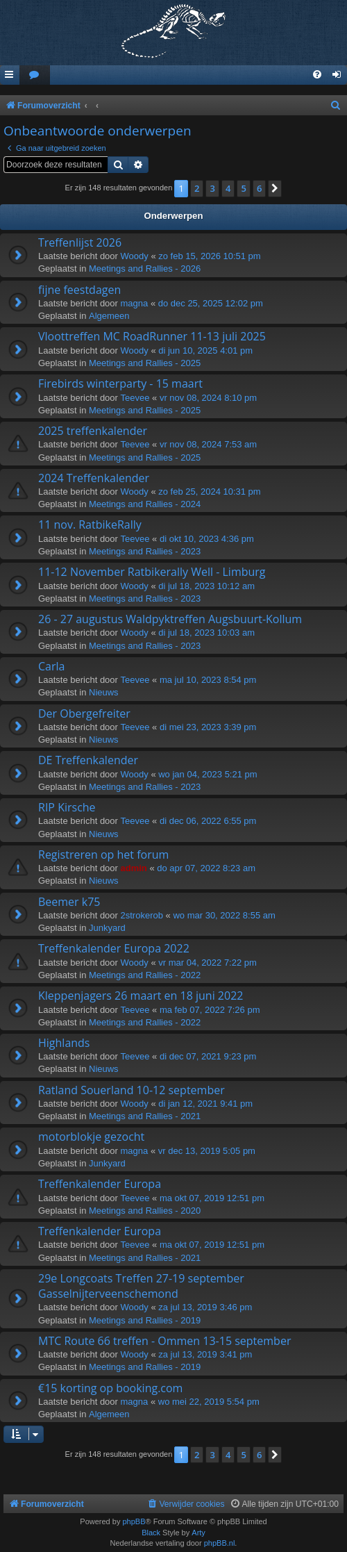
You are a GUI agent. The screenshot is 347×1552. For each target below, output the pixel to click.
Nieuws (104, 692)
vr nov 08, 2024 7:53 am (208, 444)
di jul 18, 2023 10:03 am (206, 632)
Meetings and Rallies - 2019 (145, 1320)
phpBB (133, 1521)
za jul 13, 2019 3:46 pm (205, 1307)
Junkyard (107, 928)
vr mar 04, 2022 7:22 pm (207, 962)
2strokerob (142, 915)
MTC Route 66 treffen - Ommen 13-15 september (164, 1340)
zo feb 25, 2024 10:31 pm (209, 491)
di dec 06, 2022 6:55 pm (208, 821)
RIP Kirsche (67, 807)
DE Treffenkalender (88, 760)
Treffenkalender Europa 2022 (113, 948)
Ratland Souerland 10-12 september (131, 1090)
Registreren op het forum (103, 854)
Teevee (135, 398)
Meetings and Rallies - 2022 (145, 975)
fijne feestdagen (79, 289)
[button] (275, 188)
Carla (51, 666)
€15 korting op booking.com (110, 1388)
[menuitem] (34, 75)
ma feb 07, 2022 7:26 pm (210, 1010)
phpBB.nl (219, 1543)
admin (134, 868)
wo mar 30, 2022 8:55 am (224, 915)
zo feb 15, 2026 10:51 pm (209, 256)
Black (151, 1532)
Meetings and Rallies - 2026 (145, 268)
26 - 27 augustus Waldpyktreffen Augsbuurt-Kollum (170, 619)
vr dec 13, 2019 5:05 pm (206, 1151)
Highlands (64, 1042)
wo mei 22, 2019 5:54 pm (209, 1401)
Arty (198, 1532)
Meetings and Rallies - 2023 (145, 551)
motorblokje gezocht (91, 1136)
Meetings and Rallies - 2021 (145, 1116)
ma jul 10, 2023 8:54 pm (208, 680)
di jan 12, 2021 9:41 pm (205, 1103)
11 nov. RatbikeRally (90, 524)
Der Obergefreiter (84, 713)
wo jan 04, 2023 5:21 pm (207, 774)
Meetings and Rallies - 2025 (145, 363)
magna (135, 303)
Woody (135, 256)
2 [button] (196, 188)
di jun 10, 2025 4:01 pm (205, 350)
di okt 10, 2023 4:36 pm (207, 539)
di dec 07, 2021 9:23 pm (208, 1056)
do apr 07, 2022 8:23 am (206, 868)
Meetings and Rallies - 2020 (145, 1210)
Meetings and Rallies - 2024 (145, 504)
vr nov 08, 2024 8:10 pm (208, 398)
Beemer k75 (69, 901)
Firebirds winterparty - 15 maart (120, 383)
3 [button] (212, 188)
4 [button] (228, 188)
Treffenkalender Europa (99, 1183)
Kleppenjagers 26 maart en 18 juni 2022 (140, 995)
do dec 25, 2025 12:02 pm (210, 303)
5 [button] (243, 188)
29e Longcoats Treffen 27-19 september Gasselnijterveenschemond (141, 1286)
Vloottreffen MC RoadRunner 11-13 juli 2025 (152, 336)
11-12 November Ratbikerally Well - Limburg (152, 571)
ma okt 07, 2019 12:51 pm (212, 1198)
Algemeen (109, 316)
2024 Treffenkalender (93, 478)
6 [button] (259, 188)
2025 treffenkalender (92, 430)
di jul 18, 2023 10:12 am (206, 586)
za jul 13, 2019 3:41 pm (205, 1354)
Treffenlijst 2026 (79, 242)
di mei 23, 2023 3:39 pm (208, 727)
